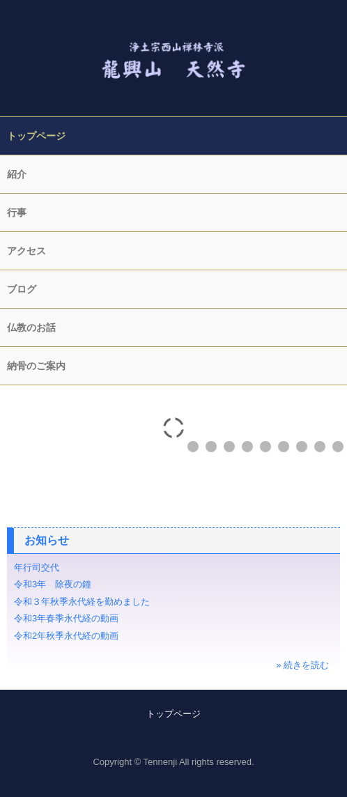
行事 (16, 212)
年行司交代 (36, 567)
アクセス (26, 250)
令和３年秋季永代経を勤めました (82, 601)
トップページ (36, 135)
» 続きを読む (302, 665)
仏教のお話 (31, 327)
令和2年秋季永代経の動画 (66, 635)
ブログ (21, 289)
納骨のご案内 (36, 365)
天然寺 (173, 51)
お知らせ (46, 540)
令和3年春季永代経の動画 (66, 618)
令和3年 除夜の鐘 (57, 584)
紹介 (16, 174)
